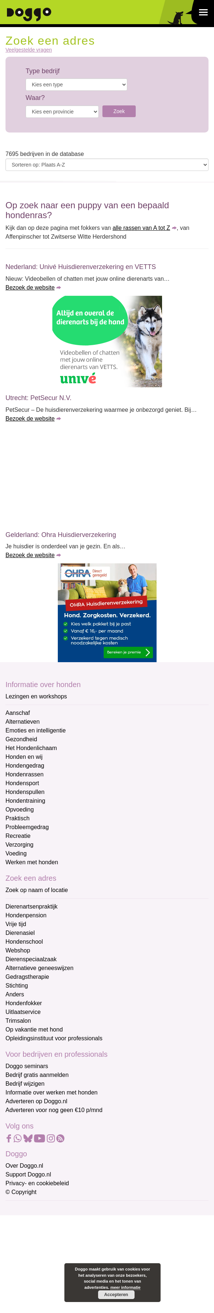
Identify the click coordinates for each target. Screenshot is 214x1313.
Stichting (16, 985)
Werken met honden (31, 862)
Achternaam (22, 1257)
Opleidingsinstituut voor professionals (53, 1038)
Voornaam (19, 1233)
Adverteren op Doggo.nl (36, 1101)
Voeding (16, 853)
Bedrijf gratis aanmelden (37, 1075)
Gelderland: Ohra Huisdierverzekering (60, 534)
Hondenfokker (23, 1003)
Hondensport (22, 783)
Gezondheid (21, 739)
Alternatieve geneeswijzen (39, 968)
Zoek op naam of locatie (36, 890)
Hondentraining (25, 801)
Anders (14, 994)
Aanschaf (17, 713)
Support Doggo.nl (28, 1174)
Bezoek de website (30, 287)
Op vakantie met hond (34, 1029)
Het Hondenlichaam (31, 748)
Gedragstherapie (27, 977)
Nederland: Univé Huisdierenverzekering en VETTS (80, 267)
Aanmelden (58, 1288)
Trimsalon (18, 1021)
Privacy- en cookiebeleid (37, 1183)
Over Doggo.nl (24, 1166)
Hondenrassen (24, 774)
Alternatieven (22, 722)
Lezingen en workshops (36, 696)
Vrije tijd (15, 924)
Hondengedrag (24, 765)
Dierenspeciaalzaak (31, 959)
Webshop (17, 950)
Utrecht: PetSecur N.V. (38, 398)
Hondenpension (25, 915)
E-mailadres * (24, 1209)
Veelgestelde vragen (28, 50)
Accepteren (116, 1294)
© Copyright (21, 1192)
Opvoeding (19, 809)
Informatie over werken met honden (51, 1092)
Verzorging (19, 845)
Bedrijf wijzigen (25, 1084)
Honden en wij (23, 757)
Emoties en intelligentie (35, 730)
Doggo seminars (26, 1066)
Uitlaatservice (23, 1012)
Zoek (119, 111)
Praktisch (17, 818)
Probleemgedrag (27, 827)
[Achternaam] (57, 1269)
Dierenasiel (20, 933)
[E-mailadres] (57, 1221)
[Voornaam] (57, 1245)
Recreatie (17, 836)
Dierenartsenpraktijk (31, 906)
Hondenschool (24, 942)
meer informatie (125, 1287)
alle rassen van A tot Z (141, 228)
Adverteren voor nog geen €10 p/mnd (53, 1110)
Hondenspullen (25, 792)
